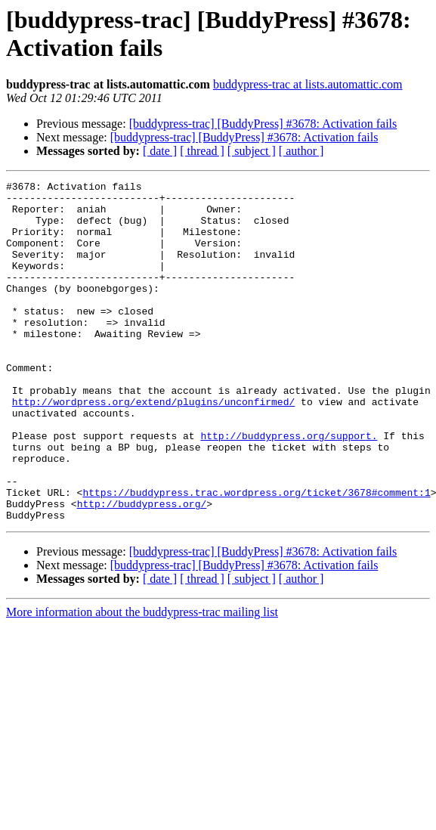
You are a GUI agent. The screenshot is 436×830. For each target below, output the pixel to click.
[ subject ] (251, 150)
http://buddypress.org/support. (288, 487)
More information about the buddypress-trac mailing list (142, 680)
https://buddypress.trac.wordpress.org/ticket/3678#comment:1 (256, 555)
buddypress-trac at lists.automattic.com (308, 84)
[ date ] (160, 150)
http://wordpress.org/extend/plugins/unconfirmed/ (153, 447)
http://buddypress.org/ (142, 569)
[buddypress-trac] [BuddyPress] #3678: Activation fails (263, 123)
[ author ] (301, 150)
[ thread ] (202, 150)
